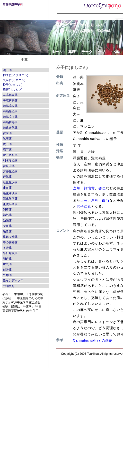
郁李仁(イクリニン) (15, 75)
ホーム (57, 52)
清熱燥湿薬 (10, 111)
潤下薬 (7, 70)
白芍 (105, 200)
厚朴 (94, 200)
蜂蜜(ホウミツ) (12, 89)
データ (86, 52)
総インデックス (13, 280)
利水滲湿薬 (10, 160)
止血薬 (7, 187)
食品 (101, 52)
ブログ (70, 58)
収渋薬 (7, 248)
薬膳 (72, 52)
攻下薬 (7, 144)
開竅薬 (7, 259)
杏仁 (102, 188)
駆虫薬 (7, 264)
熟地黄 (89, 188)
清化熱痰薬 (10, 198)
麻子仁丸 (84, 206)
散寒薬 (7, 138)
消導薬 (7, 209)
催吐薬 (7, 269)
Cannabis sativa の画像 (93, 340)
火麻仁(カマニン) (14, 80)
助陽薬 (7, 220)
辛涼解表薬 (10, 100)
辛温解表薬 (10, 95)
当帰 (76, 188)
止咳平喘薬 (10, 204)
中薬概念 (9, 286)
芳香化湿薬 (10, 171)
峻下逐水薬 (10, 155)
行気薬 (7, 176)
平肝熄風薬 (10, 253)
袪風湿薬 (9, 166)
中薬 (115, 52)
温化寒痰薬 (10, 193)
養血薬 (7, 226)
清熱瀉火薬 (10, 106)
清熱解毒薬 (10, 122)
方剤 (55, 58)
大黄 (84, 200)
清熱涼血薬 (10, 117)
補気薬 (7, 215)
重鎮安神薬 (10, 237)
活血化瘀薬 (10, 182)
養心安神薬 (10, 242)
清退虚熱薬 (10, 128)
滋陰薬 (7, 231)
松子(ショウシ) (12, 84)
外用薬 (7, 275)
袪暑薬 (7, 133)
